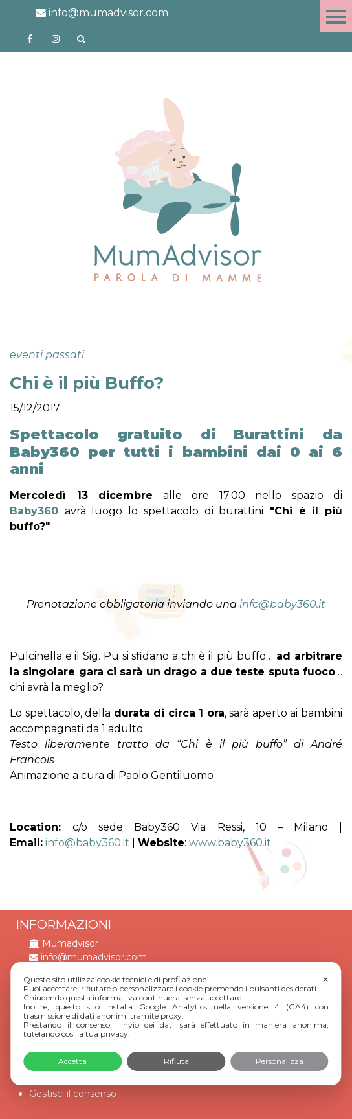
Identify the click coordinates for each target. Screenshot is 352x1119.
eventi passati (47, 355)
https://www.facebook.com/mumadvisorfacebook (29, 39)
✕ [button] (325, 979)
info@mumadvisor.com (102, 12)
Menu (336, 16)
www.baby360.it (230, 842)
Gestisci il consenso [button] (72, 1094)
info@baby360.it (282, 604)
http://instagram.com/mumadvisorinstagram (55, 39)
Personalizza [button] (279, 1061)
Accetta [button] (72, 1061)
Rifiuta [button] (176, 1061)
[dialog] (175, 1023)
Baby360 (34, 511)
